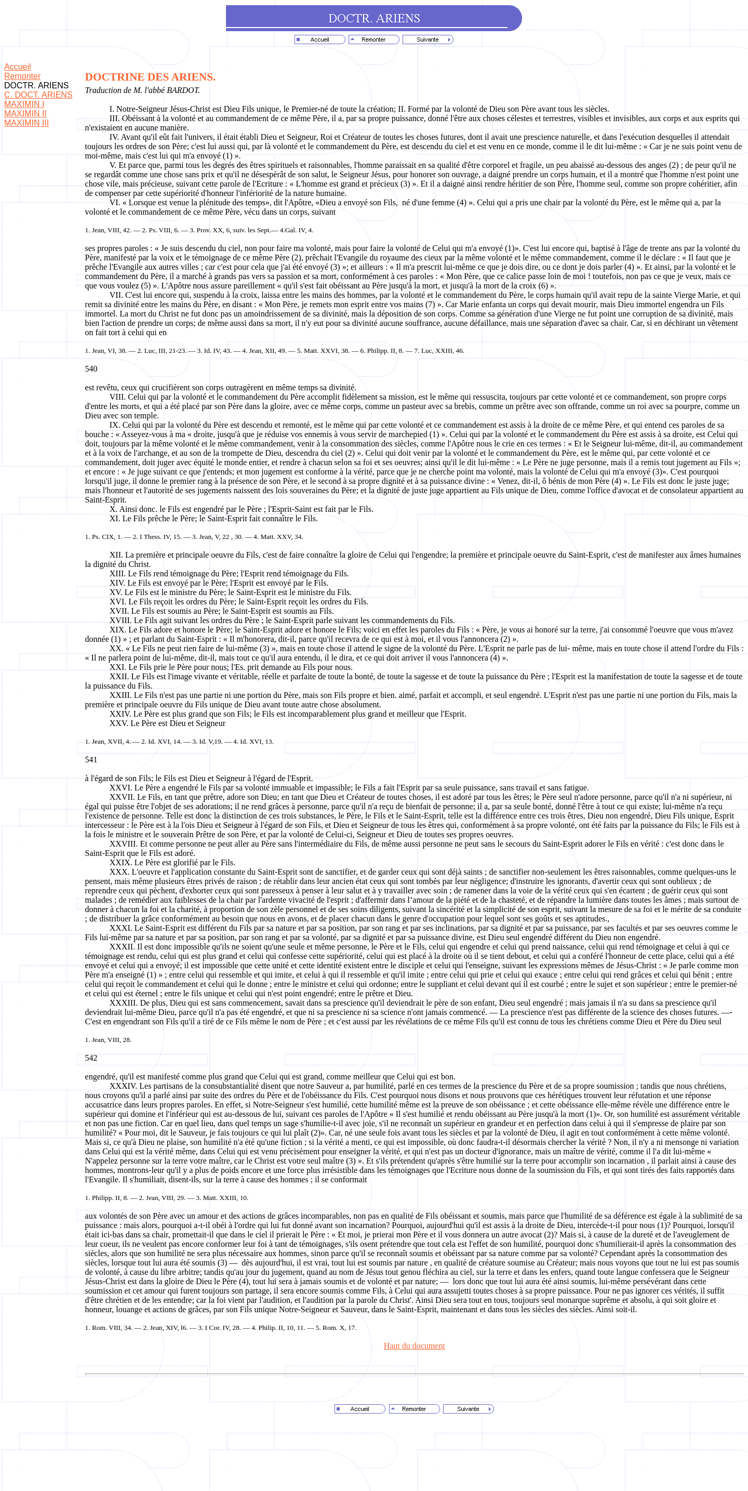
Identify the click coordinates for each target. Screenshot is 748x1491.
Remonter (22, 76)
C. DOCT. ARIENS (38, 94)
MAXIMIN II (25, 113)
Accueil (17, 66)
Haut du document (414, 1345)
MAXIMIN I (24, 104)
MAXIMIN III (26, 122)
